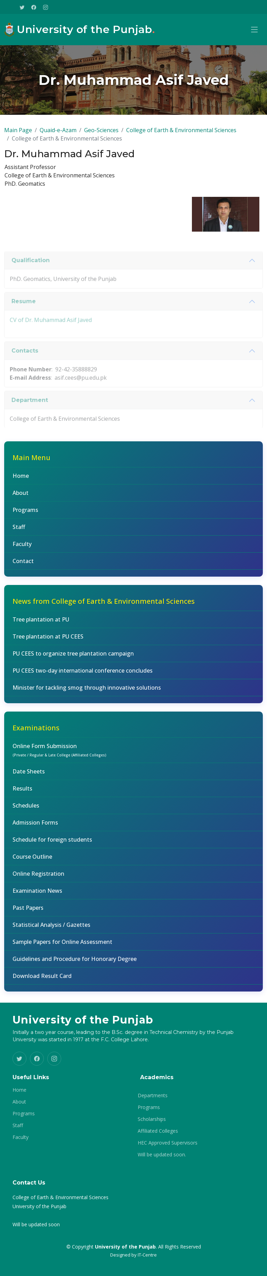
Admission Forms (35, 826)
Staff (19, 531)
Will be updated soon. (162, 1154)
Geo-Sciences (101, 134)
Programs (25, 513)
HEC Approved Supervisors (167, 1142)
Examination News (37, 894)
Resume (23, 318)
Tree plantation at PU (41, 623)
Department (29, 417)
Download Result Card (42, 980)
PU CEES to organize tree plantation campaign (73, 657)
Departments (153, 1095)
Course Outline (32, 860)
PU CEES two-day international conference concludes (83, 674)
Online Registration (38, 877)
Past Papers (28, 911)
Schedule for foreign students (52, 843)
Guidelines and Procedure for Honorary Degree (75, 962)
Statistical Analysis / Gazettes (51, 928)
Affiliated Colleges (158, 1131)
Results (22, 792)
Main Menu (31, 461)
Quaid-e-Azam (58, 134)
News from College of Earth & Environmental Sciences (104, 605)
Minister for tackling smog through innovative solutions (87, 691)
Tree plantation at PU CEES (48, 640)
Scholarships (152, 1119)
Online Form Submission (59, 753)
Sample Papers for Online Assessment (62, 945)
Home (21, 479)
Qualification (30, 277)
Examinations (36, 731)
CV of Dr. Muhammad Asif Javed (51, 337)
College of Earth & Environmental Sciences (181, 134)
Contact (23, 565)
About (21, 496)
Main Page (18, 134)
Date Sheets (29, 775)
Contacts (24, 368)
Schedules (26, 809)
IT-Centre (147, 1255)
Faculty (22, 548)
